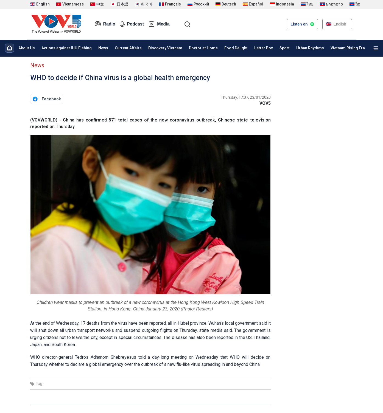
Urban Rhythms (310, 48)
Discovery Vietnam (165, 48)
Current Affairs (128, 48)
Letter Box (263, 48)
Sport (284, 48)
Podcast (132, 24)
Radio (104, 24)
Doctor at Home (203, 48)
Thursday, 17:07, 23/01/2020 (246, 97)
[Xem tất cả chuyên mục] (375, 48)
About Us (26, 48)
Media (158, 24)
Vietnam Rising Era (348, 48)
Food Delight (236, 48)
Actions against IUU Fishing (66, 48)
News (103, 48)
